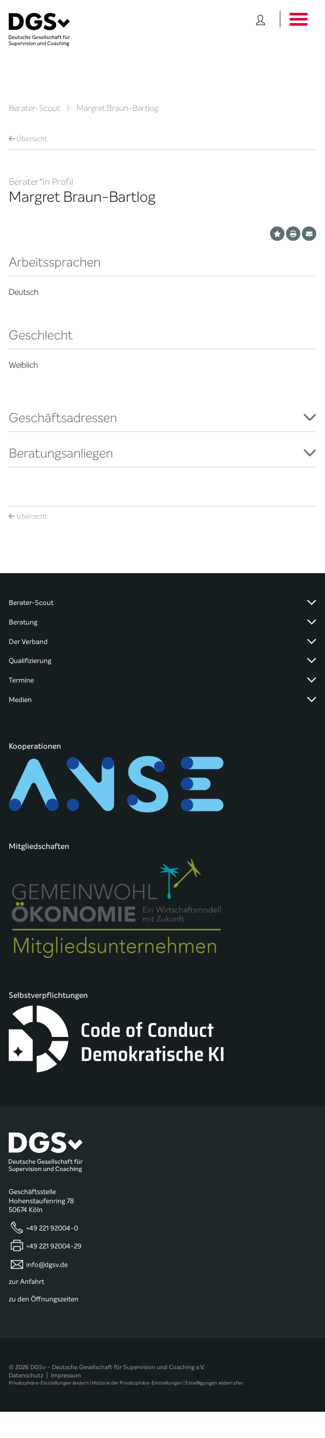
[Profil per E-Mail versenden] (309, 233)
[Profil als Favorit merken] (277, 233)
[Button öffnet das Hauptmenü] (298, 19)
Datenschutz (26, 1375)
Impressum (66, 1375)
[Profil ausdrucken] (293, 233)
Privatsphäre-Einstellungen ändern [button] (49, 1382)
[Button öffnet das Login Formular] (260, 19)
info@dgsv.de (47, 1264)
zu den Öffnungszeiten (44, 1299)
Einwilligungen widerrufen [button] (214, 1382)
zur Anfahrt (26, 1281)
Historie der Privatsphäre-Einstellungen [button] (137, 1382)
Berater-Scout (34, 108)
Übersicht (28, 139)
